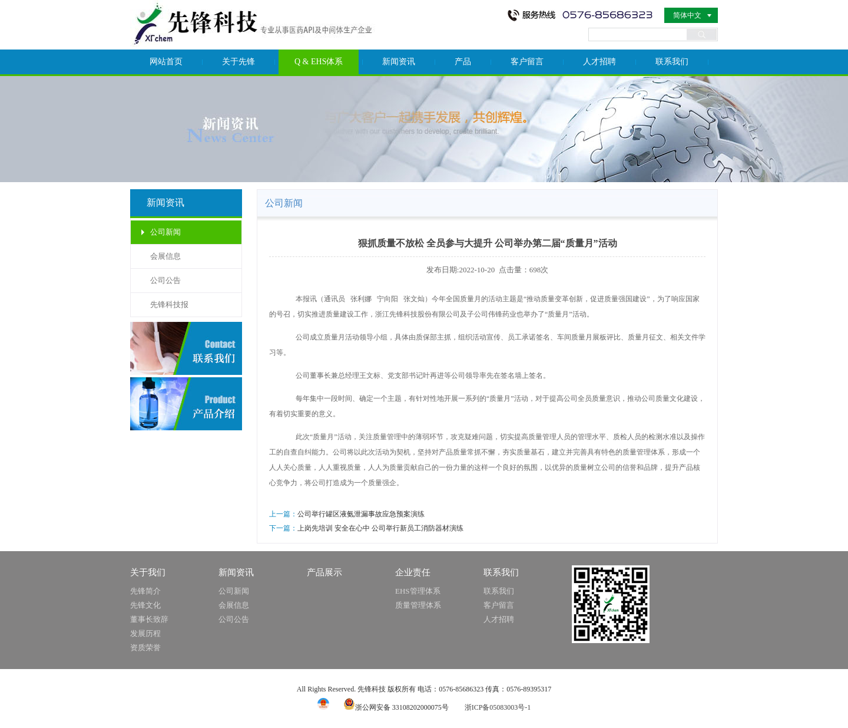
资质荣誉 (145, 647)
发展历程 (145, 633)
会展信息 (165, 256)
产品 (463, 61)
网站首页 (166, 61)
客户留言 (527, 61)
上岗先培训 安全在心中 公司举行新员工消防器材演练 (380, 528)
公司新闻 (165, 232)
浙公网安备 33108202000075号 (396, 707)
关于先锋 (238, 61)
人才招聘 (599, 61)
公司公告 (165, 280)
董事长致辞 (149, 619)
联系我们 (671, 61)
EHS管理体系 (417, 591)
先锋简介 (145, 591)
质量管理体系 (418, 605)
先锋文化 (145, 605)
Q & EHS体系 (318, 61)
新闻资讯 (398, 61)
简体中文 (687, 15)
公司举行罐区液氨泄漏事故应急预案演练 (361, 514)
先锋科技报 (169, 304)
